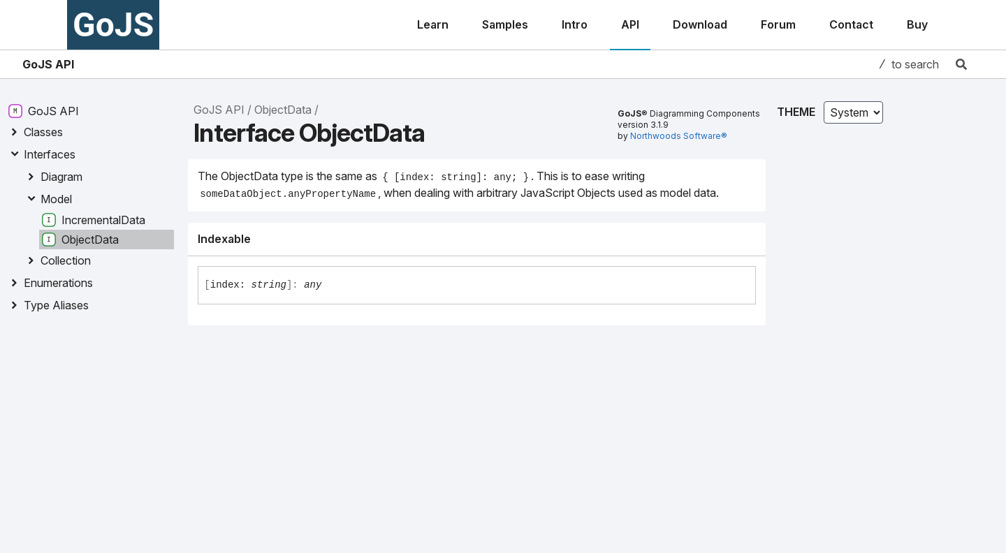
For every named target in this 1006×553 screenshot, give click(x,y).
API (630, 24)
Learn (433, 24)
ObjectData (283, 110)
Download (700, 24)
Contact (851, 24)
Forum (778, 24)
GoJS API (48, 64)
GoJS (113, 25)
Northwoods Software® (678, 136)
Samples (505, 24)
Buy (917, 24)
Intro (575, 24)
